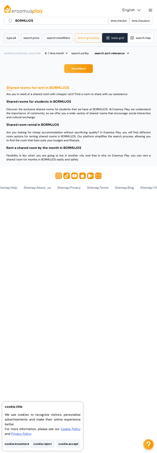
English (131, 10)
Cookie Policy (70, 429)
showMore (79, 68)
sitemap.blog (124, 188)
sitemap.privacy (69, 188)
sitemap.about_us (37, 188)
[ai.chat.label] (148, 444)
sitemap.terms (98, 188)
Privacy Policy (21, 434)
